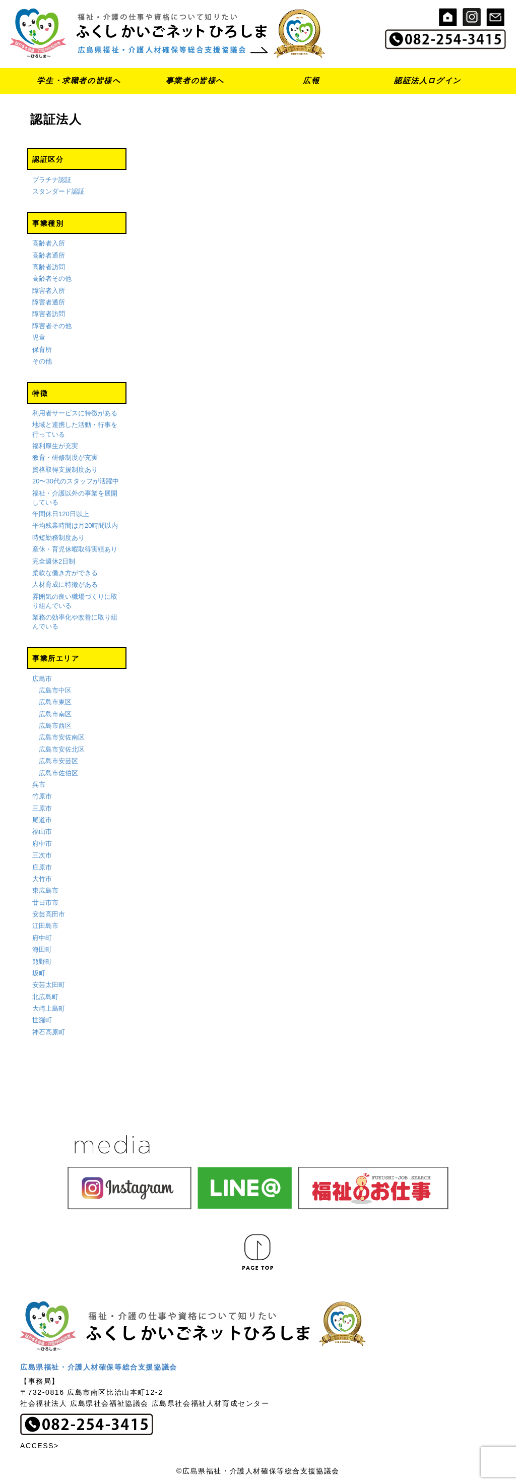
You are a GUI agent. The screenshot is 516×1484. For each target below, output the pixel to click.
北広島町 (45, 997)
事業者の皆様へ (195, 80)
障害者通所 (48, 302)
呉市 (38, 784)
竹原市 (42, 796)
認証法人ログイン (427, 80)
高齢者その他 (52, 278)
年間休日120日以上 (60, 514)
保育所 (42, 349)
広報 (311, 80)
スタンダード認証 (58, 191)
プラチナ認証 (52, 179)
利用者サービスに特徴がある (74, 413)
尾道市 (42, 820)
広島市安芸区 (58, 761)
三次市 (42, 855)
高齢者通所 (48, 255)
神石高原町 (48, 1032)
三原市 (42, 808)
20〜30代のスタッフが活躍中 (75, 481)
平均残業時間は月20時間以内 (75, 526)
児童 (38, 337)
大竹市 (42, 879)
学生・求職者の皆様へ (78, 80)
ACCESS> (39, 1446)
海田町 (42, 949)
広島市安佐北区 (62, 749)
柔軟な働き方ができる (65, 573)
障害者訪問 (48, 314)
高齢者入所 (48, 243)
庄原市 (42, 867)
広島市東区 (55, 702)
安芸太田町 (48, 984)
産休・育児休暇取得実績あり (74, 549)
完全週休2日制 (53, 561)
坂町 (38, 973)
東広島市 (45, 890)
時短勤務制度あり (58, 537)
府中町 (42, 938)
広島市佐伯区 (58, 773)
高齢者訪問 (48, 267)
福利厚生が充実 (55, 446)
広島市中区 (55, 690)
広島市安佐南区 (62, 737)
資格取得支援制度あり (65, 469)
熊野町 (42, 961)
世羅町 (42, 1020)
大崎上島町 (48, 1008)
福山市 (42, 832)
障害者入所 (48, 290)
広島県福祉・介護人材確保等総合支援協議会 (98, 1367)
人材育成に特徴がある (65, 584)
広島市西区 (55, 725)
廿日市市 (45, 902)
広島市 (42, 679)
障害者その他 (52, 326)
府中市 (42, 843)
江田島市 (45, 926)
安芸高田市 (48, 914)
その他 (42, 361)
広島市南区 (55, 714)
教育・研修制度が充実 (65, 457)
